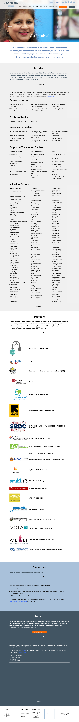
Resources (31, 6)
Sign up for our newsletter (65, 714)
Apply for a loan (63, 6)
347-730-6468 (36, 718)
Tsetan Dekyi (50, 96)
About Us (37, 6)
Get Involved (43, 6)
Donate (71, 6)
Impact (7, 714)
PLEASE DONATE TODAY (39, 632)
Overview (10, 19)
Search (57, 2)
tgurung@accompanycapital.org (22, 328)
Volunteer (10, 26)
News (56, 6)
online (23, 650)
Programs (25, 6)
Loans (20, 6)
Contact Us (52, 2)
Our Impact (51, 6)
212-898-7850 (24, 716)
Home (7, 710)
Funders (10, 21)
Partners (10, 24)
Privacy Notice (7, 718)
